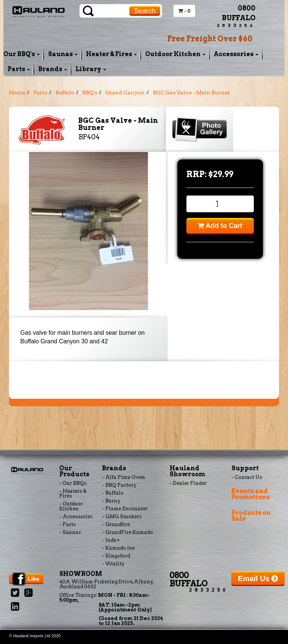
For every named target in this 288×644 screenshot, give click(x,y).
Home (17, 92)
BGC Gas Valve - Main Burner (191, 92)
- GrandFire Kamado (127, 532)
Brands (52, 69)
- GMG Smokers (122, 516)
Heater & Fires (111, 54)
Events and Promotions (250, 494)
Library (90, 69)
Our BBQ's (21, 54)
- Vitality (113, 563)
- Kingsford (116, 556)
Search (144, 11)
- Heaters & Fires (73, 493)
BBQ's (89, 92)
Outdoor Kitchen (175, 54)
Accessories (236, 54)
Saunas (63, 54)
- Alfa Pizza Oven (123, 477)
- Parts (67, 524)
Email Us (258, 578)
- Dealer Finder (188, 483)
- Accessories (76, 516)
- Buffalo (112, 493)
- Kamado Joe (118, 548)
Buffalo (65, 92)
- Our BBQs (73, 483)
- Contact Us (246, 477)
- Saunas (70, 532)
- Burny (111, 501)
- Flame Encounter (125, 508)
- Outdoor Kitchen (71, 506)
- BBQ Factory (119, 485)
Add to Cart (220, 226)
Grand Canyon (125, 92)
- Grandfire (116, 524)
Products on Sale (251, 515)
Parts (19, 69)
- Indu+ (111, 540)
